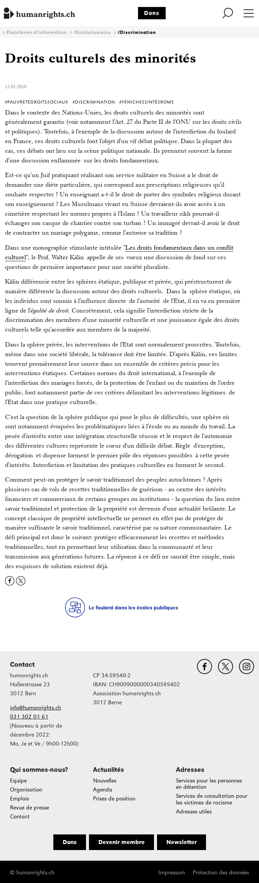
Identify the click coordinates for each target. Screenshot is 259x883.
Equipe (18, 780)
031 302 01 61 (29, 716)
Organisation (26, 789)
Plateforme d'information (36, 32)
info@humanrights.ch (35, 707)
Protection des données (221, 872)
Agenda (102, 789)
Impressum (171, 872)
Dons (151, 13)
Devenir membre (121, 842)
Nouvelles (104, 780)
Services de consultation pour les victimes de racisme (211, 799)
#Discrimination (137, 32)
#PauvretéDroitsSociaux (36, 102)
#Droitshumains (92, 32)
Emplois (19, 798)
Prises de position (114, 798)
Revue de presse (29, 807)
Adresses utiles (194, 811)
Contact (20, 816)
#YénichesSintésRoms (146, 102)
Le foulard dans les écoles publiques (133, 607)
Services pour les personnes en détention (209, 784)
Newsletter (181, 842)
